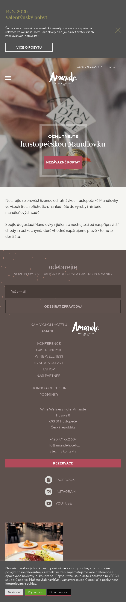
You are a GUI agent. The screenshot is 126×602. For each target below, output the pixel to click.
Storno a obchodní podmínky (49, 391)
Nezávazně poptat (63, 162)
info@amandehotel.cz (63, 445)
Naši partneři (49, 376)
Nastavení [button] (14, 592)
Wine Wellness (49, 356)
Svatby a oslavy (49, 363)
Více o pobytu (29, 47)
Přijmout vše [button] (35, 592)
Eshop (49, 369)
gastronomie (49, 350)
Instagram (66, 492)
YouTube (64, 503)
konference (49, 343)
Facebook (65, 480)
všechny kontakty (63, 451)
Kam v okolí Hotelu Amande (49, 328)
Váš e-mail (18, 292)
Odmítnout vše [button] (58, 592)
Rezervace (63, 463)
